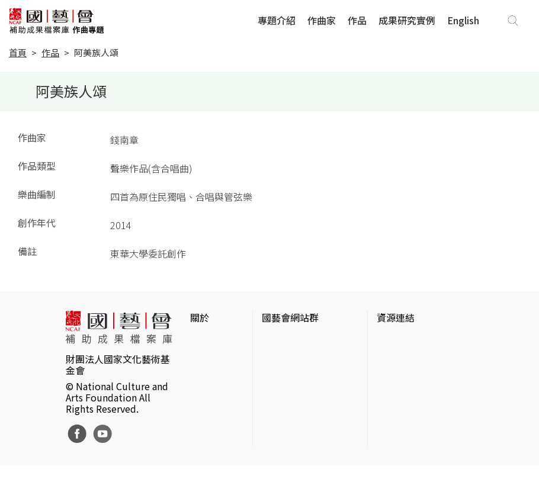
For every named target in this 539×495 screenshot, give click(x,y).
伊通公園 (396, 360)
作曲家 (321, 20)
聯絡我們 (209, 379)
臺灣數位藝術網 (410, 379)
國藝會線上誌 (290, 374)
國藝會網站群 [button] (290, 317)
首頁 (18, 52)
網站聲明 (209, 360)
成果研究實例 (406, 20)
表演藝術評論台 (295, 393)
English (463, 20)
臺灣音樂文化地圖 (415, 398)
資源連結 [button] (396, 317)
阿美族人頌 (96, 52)
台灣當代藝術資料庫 (419, 341)
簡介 (199, 341)
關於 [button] (199, 317)
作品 (357, 20)
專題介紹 (277, 20)
